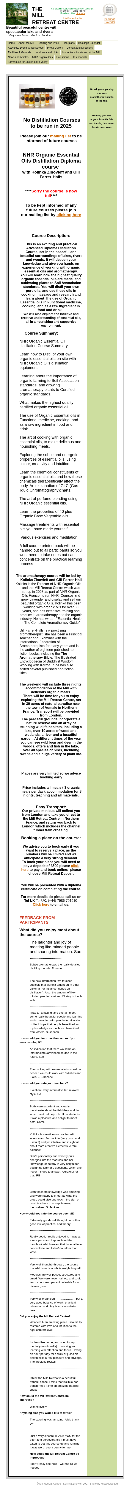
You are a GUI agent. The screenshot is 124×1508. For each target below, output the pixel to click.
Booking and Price (48, 43)
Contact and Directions (80, 47)
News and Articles (18, 57)
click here (80, 13)
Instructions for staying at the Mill (81, 52)
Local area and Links (47, 52)
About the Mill (26, 43)
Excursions (62, 57)
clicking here (69, 214)
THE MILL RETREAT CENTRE (42, 21)
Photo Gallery (55, 47)
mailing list (60, 136)
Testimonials (80, 57)
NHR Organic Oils (42, 57)
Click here (41, 904)
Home (11, 43)
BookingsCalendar (109, 21)
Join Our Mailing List (72, 18)
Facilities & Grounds (19, 52)
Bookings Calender (89, 43)
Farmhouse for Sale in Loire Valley (27, 61)
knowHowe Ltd (109, 1483)
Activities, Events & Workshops (26, 47)
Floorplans (69, 43)
